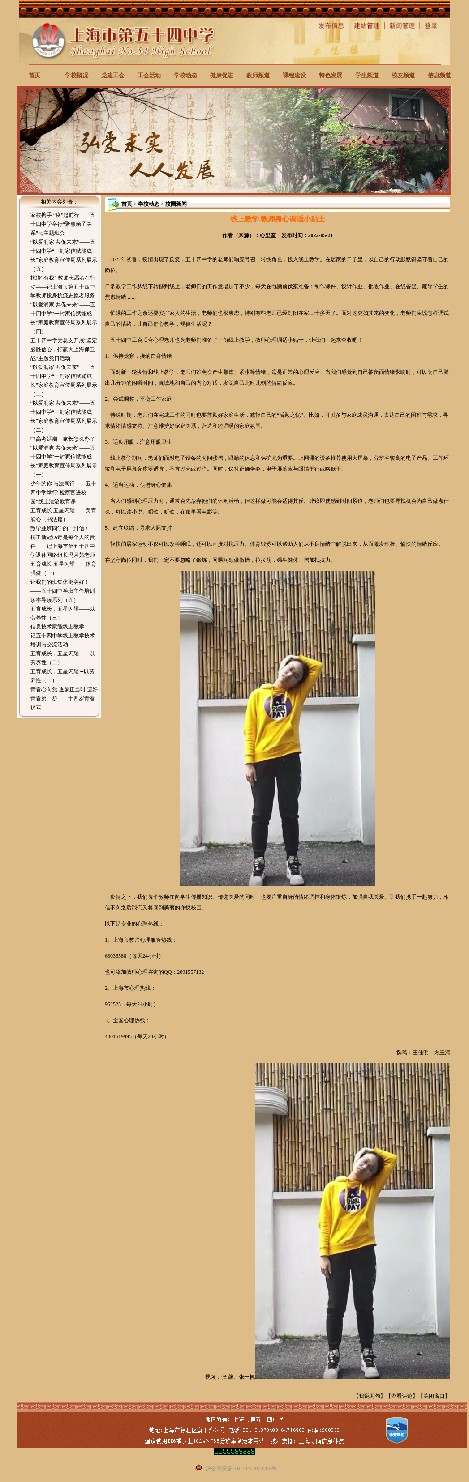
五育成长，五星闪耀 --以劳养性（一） (62, 676)
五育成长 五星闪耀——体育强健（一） (63, 568)
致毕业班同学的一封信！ (60, 528)
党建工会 (113, 75)
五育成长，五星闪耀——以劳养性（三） (62, 613)
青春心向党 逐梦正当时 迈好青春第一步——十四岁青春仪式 (64, 698)
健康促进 (221, 75)
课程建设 (294, 75)
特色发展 (330, 75)
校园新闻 (176, 204)
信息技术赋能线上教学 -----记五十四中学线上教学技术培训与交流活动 (62, 636)
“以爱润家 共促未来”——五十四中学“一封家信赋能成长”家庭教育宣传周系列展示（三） (63, 380)
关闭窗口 (434, 1396)
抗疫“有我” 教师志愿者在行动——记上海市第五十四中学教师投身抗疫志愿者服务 (63, 287)
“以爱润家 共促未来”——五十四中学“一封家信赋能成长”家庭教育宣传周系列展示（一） (63, 461)
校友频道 (403, 75)
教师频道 (258, 75)
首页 (34, 75)
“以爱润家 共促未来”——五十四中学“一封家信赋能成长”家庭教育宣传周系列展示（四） (63, 318)
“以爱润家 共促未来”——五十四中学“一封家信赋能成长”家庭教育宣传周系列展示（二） (63, 416)
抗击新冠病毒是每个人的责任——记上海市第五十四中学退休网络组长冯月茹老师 (62, 546)
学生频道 (367, 75)
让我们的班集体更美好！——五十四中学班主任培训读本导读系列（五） (62, 591)
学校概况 (76, 75)
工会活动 (149, 75)
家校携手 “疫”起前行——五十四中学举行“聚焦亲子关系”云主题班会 (63, 224)
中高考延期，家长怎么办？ (62, 439)
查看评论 (402, 1396)
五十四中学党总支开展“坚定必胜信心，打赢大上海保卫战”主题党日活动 (63, 349)
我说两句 (369, 1396)
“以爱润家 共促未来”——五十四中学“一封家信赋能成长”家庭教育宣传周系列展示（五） (63, 255)
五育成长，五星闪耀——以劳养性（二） (62, 658)
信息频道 (439, 75)
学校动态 (185, 75)
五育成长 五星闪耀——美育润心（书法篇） (63, 514)
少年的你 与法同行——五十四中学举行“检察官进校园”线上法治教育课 (63, 492)
